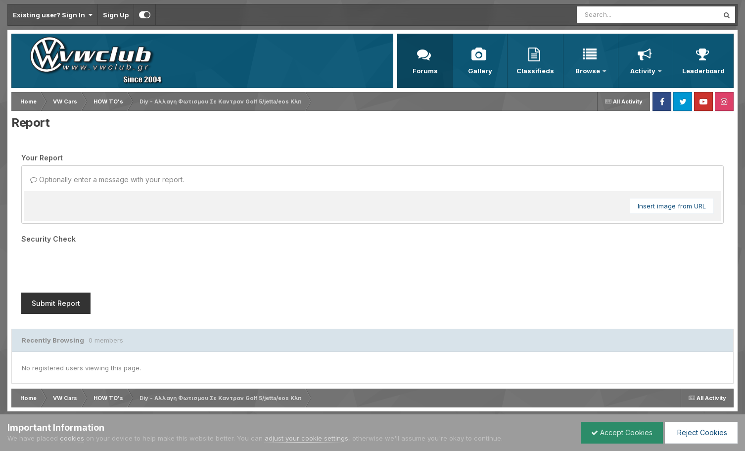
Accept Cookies (621, 432)
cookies (72, 438)
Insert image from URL (672, 206)
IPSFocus (63, 387)
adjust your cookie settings (306, 438)
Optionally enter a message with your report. (107, 179)
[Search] (620, 14)
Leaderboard (703, 71)
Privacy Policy (70, 396)
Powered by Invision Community (691, 396)
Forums (425, 71)
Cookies (153, 396)
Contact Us (116, 396)
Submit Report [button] (56, 264)
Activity (643, 71)
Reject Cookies (701, 432)
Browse (588, 71)
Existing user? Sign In (53, 14)
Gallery (480, 71)
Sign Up (116, 15)
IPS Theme (23, 387)
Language (24, 396)
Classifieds (535, 71)
